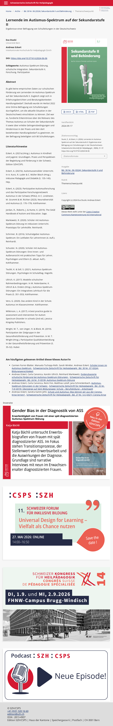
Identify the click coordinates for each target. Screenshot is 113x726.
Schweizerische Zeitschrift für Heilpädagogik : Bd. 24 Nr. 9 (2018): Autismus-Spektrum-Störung (55, 379)
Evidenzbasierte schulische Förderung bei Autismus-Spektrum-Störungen (54, 376)
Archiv (17, 11)
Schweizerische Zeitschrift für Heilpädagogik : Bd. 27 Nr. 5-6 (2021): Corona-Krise (66, 394)
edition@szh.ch (15, 714)
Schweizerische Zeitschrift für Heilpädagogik (31, 2)
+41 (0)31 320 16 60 (17, 711)
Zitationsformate (71, 156)
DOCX (68, 111)
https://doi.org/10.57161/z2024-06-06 (29, 58)
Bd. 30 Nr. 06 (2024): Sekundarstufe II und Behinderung (48, 11)
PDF (93, 111)
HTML (81, 111)
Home (8, 11)
